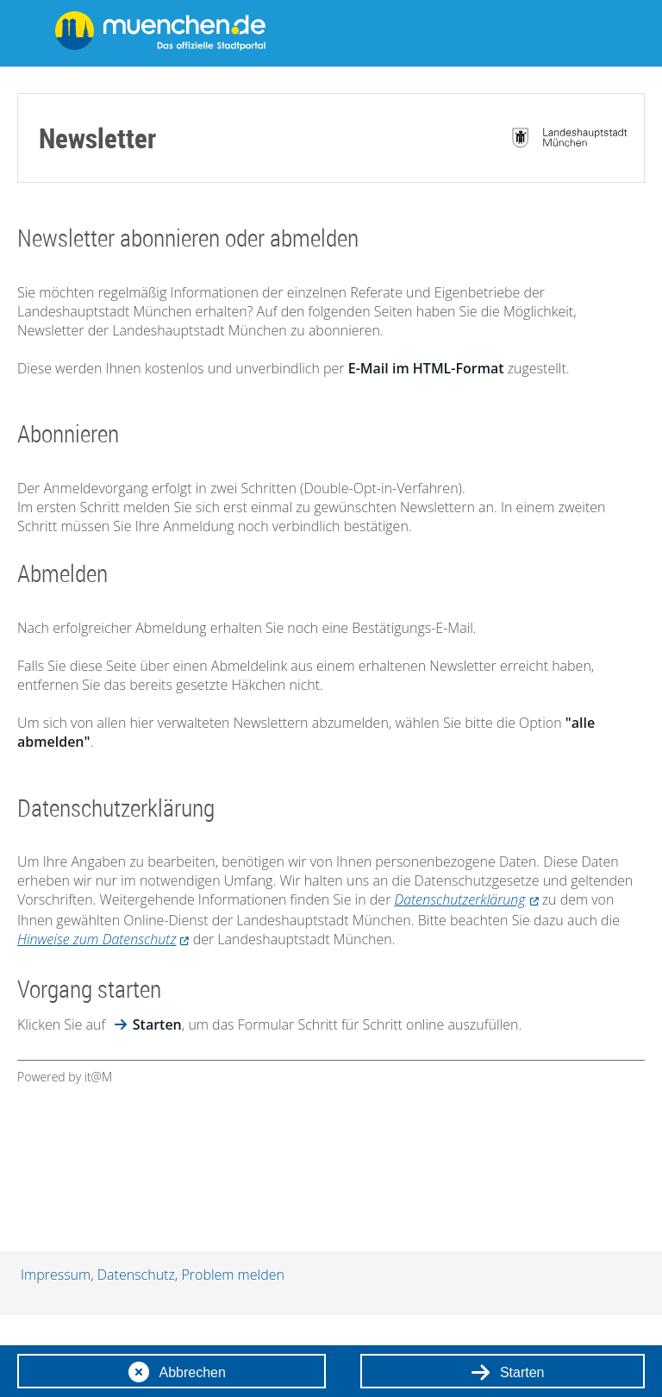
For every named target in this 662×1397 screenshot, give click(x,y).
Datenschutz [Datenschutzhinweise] (136, 1274)
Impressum (56, 1274)
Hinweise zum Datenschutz (96, 939)
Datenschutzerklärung (460, 899)
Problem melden (232, 1274)
